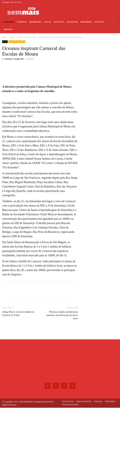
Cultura (99, 22)
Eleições (9, 22)
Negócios (72, 22)
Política (59, 22)
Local (47, 22)
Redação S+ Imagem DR (14, 59)
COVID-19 (21, 22)
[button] (114, 21)
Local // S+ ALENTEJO (26, 37)
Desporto (86, 22)
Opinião (8, 29)
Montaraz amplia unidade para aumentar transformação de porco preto (62, 359)
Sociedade (35, 22)
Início (4, 37)
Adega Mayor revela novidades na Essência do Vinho (18, 358)
